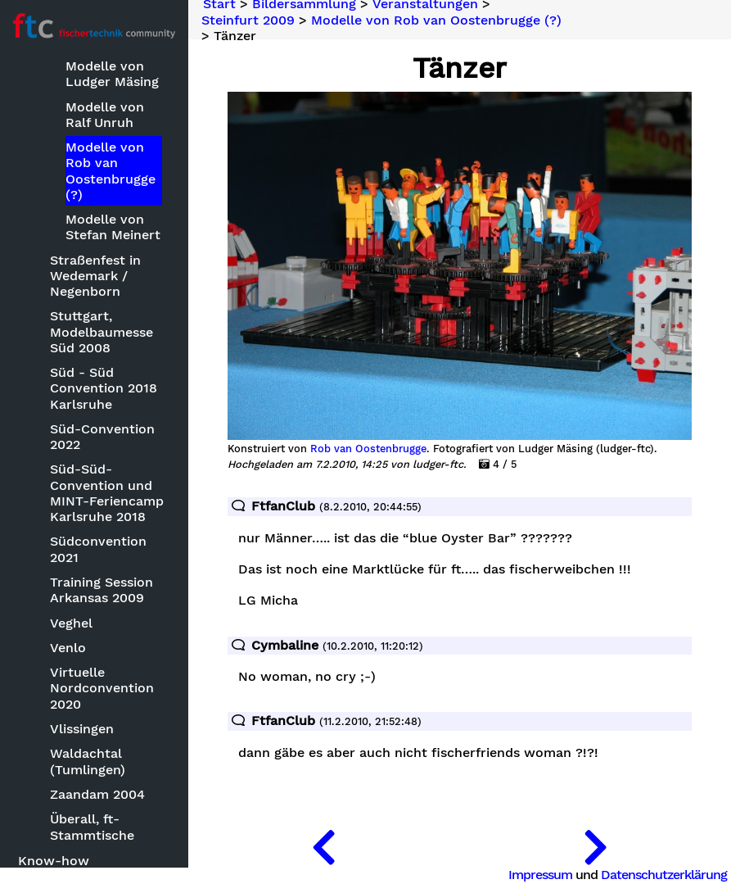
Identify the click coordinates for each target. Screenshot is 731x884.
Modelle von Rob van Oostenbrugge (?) (110, 170)
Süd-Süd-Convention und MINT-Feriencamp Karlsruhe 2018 (107, 492)
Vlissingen (82, 729)
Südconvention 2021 (98, 548)
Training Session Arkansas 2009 (101, 589)
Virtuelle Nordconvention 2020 (102, 687)
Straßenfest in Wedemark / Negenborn (95, 275)
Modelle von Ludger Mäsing (112, 73)
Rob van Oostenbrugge (368, 449)
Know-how (53, 860)
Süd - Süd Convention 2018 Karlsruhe (103, 388)
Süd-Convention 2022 (102, 436)
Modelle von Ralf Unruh (104, 114)
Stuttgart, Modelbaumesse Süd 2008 (101, 331)
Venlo (68, 647)
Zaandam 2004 (97, 794)
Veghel (71, 623)
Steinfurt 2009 (248, 19)
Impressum (540, 874)
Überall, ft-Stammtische (92, 826)
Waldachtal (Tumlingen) (87, 761)
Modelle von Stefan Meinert (112, 227)
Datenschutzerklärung (664, 874)
